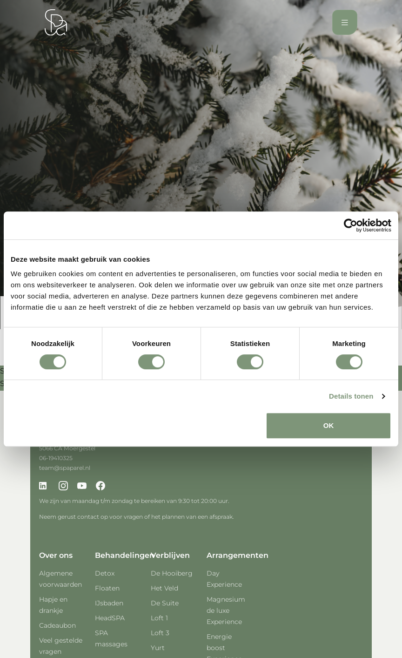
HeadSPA (110, 618)
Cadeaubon (57, 625)
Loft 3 (160, 633)
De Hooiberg (172, 573)
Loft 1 (159, 618)
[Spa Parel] (56, 22)
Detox (104, 573)
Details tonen (351, 396)
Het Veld (164, 588)
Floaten (107, 588)
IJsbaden (109, 603)
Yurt (158, 648)
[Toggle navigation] (344, 22)
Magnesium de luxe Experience (226, 610)
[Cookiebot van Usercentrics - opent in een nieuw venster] (350, 225)
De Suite (165, 603)
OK (328, 425)
